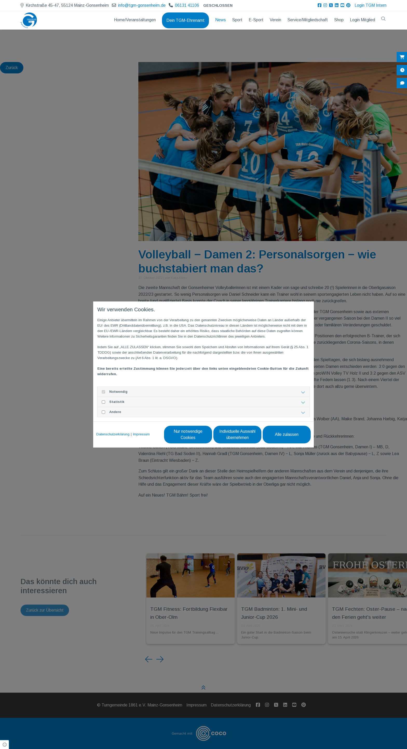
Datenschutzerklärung (113, 434)
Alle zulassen (287, 434)
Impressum (141, 434)
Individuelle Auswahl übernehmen (237, 434)
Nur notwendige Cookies (188, 434)
